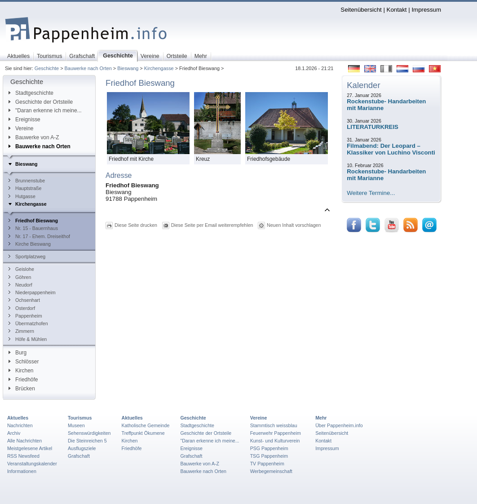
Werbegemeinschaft (271, 471)
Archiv (13, 433)
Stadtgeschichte (31, 93)
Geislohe (21, 269)
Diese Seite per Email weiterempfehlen (212, 225)
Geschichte (47, 68)
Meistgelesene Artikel (29, 448)
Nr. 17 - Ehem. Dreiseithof (39, 236)
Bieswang (127, 68)
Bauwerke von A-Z (34, 137)
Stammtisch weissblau (273, 425)
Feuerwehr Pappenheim (275, 433)
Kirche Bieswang (30, 244)
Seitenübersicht (360, 9)
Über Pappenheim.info (339, 425)
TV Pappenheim (267, 463)
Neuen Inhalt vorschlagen (294, 225)
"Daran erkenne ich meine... (45, 110)
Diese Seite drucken (136, 225)
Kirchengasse (159, 68)
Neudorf (20, 284)
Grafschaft (79, 456)
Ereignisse (24, 119)
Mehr (321, 417)
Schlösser (24, 361)
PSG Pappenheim (269, 448)
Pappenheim (25, 315)
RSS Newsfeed (23, 456)
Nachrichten (20, 425)
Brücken (22, 388)
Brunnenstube (27, 180)
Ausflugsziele (82, 448)
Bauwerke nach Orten (88, 68)
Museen (76, 425)
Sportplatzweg (27, 256)
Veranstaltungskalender (32, 463)
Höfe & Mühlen (28, 339)
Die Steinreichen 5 (87, 440)
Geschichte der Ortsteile (41, 102)
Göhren (20, 277)
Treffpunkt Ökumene (143, 433)
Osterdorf (22, 308)
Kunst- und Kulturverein (275, 440)
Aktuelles (17, 417)
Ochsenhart (24, 300)
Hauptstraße (25, 188)
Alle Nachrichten (24, 440)
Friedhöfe (23, 379)
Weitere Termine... (371, 193)
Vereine (21, 128)
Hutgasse (22, 196)
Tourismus (80, 417)
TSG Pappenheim (269, 456)
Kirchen (21, 370)
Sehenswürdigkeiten (89, 433)
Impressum (426, 9)
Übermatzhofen (28, 323)
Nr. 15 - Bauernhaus (33, 228)
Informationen (21, 471)
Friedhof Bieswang (33, 220)
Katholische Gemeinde (146, 425)
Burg (17, 352)
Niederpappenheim (32, 292)
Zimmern (21, 331)
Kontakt (397, 9)
